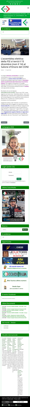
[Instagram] (19, 4)
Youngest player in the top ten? (20, 371)
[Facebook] (10, 4)
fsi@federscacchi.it (19, 1)
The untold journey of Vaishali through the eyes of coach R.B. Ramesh (4, 342)
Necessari (5, 405)
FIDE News (6, 325)
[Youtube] (15, 4)
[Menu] (28, 8)
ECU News (6, 326)
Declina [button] (7, 401)
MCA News (6, 328)
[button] (26, 22)
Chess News (4, 346)
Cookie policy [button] (10, 398)
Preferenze (12, 405)
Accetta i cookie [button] (20, 401)
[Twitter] (12, 4)
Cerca (25, 229)
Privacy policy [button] (17, 398)
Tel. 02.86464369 (11, 1)
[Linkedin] (17, 4)
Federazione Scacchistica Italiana (8, 298)
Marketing (19, 405)
